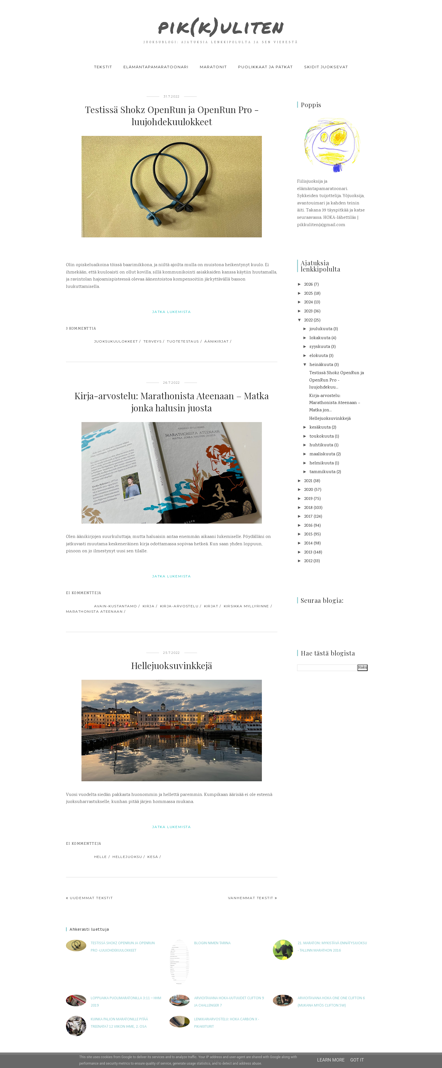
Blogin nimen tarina (212, 943)
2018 (308, 508)
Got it (357, 1060)
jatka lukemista (171, 312)
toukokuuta (322, 436)
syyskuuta (320, 347)
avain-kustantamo (115, 606)
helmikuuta (322, 463)
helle (100, 857)
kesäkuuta (320, 427)
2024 (308, 302)
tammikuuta (322, 472)
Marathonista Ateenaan (94, 611)
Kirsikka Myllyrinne (246, 606)
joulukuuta (321, 329)
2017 (308, 516)
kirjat (211, 606)
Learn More (330, 1060)
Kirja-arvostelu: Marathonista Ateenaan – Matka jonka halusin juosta (171, 401)
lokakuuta (320, 338)
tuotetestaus (183, 341)
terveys (152, 341)
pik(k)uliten (221, 23)
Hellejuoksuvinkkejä (171, 665)
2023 (308, 311)
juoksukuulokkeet (116, 341)
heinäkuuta (321, 365)
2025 (308, 293)
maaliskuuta (322, 454)
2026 (308, 284)
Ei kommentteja (83, 593)
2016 (308, 525)
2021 (308, 481)
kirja (148, 606)
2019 (308, 499)
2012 (308, 561)
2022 (308, 320)
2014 (308, 543)
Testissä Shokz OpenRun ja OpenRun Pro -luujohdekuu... (336, 380)
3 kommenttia (81, 329)
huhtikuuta (321, 445)
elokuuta (319, 356)
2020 (308, 490)
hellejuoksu (127, 857)
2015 (308, 534)
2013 (308, 552)
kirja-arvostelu (179, 606)
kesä (152, 857)
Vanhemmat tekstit (251, 898)
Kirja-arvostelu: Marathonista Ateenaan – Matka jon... (334, 403)
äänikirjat (216, 341)
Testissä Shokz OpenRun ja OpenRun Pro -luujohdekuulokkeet (172, 115)
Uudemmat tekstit (91, 898)
